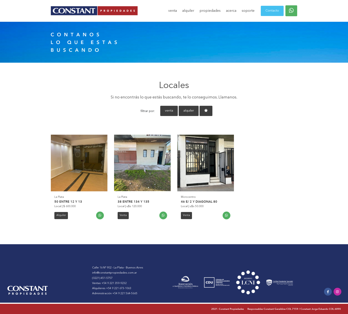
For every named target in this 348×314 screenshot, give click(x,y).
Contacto (272, 10)
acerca (231, 11)
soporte (248, 11)
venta (172, 11)
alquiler (188, 11)
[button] (291, 10)
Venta (123, 215)
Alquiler (61, 215)
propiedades (210, 11)
